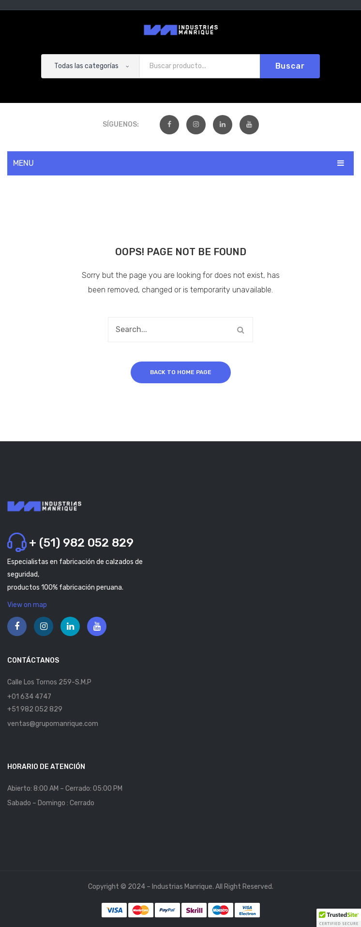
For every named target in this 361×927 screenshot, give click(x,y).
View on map (27, 605)
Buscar (290, 66)
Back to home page (180, 372)
